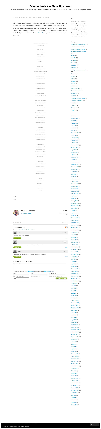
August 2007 (74, 283)
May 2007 (73, 290)
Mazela (73, 83)
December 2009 (75, 222)
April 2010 (74, 213)
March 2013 (74, 176)
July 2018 (73, 135)
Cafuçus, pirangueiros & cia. (78, 49)
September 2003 (75, 390)
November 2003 (75, 385)
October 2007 (74, 278)
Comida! (73, 57)
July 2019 (73, 125)
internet (73, 78)
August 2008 (74, 256)
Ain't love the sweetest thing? (78, 44)
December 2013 (75, 164)
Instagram (73, 76)
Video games (74, 107)
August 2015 (74, 152)
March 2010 (74, 215)
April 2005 (74, 349)
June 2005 (73, 344)
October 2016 (74, 147)
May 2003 (73, 400)
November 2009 (75, 225)
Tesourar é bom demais (76, 100)
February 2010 (74, 217)
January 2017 (74, 142)
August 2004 (74, 368)
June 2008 (73, 261)
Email (32, 273)
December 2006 (75, 302)
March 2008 (74, 266)
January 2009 (74, 244)
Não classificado (75, 88)
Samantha (41, 33)
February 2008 (74, 268)
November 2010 (75, 203)
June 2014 (73, 159)
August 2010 (74, 208)
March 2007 (74, 295)
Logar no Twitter (47, 271)
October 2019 (74, 123)
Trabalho (73, 103)
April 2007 (74, 293)
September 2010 (75, 205)
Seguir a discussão (66, 227)
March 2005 (74, 351)
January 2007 (74, 300)
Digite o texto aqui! (39, 266)
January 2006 (74, 327)
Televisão (73, 95)
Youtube (73, 110)
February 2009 (74, 242)
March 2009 (74, 239)
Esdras (16, 17)
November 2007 (75, 276)
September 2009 (75, 230)
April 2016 (74, 149)
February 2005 (74, 353)
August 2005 (74, 339)
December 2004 (75, 358)
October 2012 (74, 186)
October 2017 (74, 140)
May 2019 (73, 130)
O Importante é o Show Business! (50, 6)
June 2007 (73, 288)
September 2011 (75, 193)
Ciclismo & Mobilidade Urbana (78, 51)
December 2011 (75, 191)
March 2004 (74, 375)
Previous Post (17, 223)
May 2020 (73, 120)
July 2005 (73, 341)
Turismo (73, 105)
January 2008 (74, 271)
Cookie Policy (26, 426)
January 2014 (74, 162)
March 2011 (74, 198)
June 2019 (73, 128)
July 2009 (73, 234)
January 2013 (74, 181)
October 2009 (74, 227)
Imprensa (73, 74)
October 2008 (74, 251)
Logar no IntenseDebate (30, 271)
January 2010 (74, 220)
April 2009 (74, 237)
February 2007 (74, 298)
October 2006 (74, 305)
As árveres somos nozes (77, 46)
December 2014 (75, 157)
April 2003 (74, 402)
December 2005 (75, 329)
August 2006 (74, 310)
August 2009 (74, 232)
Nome (14, 273)
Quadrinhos (74, 93)
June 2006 (73, 315)
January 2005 (74, 356)
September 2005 (75, 336)
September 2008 (75, 254)
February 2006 (74, 324)
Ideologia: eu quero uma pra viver (79, 70)
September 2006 (75, 307)
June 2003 (73, 397)
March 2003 (74, 404)
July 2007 (73, 285)
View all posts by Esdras (26, 213)
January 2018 (74, 137)
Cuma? (73, 62)
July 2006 (73, 312)
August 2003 (74, 392)
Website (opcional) (52, 273)
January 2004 (74, 380)
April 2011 (73, 196)
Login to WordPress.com (39, 271)
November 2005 (75, 332)
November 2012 (75, 183)
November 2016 (75, 145)
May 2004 (73, 370)
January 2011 (74, 200)
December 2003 (75, 383)
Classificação (24, 229)
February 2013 (74, 179)
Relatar (66, 238)
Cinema (73, 55)
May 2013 (73, 174)
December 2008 (75, 247)
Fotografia (73, 67)
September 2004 (75, 366)
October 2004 (74, 363)
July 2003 (73, 395)
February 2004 (74, 378)
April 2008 (74, 264)
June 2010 (73, 210)
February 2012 (74, 188)
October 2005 (74, 334)
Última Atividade (31, 229)
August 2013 (74, 171)
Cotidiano (73, 60)
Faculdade (73, 65)
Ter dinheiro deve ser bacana (78, 98)
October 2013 (74, 169)
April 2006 (74, 319)
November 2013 (75, 166)
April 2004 (74, 373)
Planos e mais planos (76, 90)
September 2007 (75, 281)
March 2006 (74, 322)
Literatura (73, 81)
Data (21, 229)
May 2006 (73, 317)
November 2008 (75, 249)
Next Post (64, 223)
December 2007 (75, 273)
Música (73, 86)
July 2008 (73, 259)
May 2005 (73, 346)
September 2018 (75, 132)
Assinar (21, 278)
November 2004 (75, 361)
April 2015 (74, 154)
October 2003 (74, 387)
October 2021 (74, 118)
